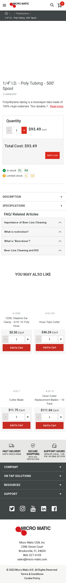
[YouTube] (33, 508)
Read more (56, 106)
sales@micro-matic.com (32, 559)
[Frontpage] (6, 14)
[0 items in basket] (59, 5)
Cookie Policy (32, 578)
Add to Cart (52, 155)
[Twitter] (12, 509)
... (12, 13)
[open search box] (52, 5)
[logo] (19, 5)
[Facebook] (54, 509)
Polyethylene (22, 13)
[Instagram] (22, 509)
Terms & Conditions (32, 574)
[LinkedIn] (43, 509)
